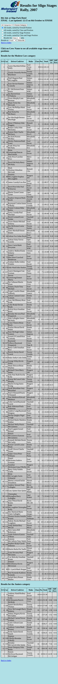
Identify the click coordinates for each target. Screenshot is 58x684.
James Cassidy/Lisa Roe (17, 182)
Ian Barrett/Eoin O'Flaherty (14, 95)
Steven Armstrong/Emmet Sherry (15, 278)
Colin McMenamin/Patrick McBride (15, 600)
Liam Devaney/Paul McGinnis (15, 554)
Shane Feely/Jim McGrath (14, 104)
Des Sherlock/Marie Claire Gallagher (15, 513)
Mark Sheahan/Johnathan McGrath (15, 170)
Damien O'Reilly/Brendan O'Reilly (14, 638)
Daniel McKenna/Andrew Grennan (15, 460)
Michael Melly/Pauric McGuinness (16, 426)
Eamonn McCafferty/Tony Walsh (17, 540)
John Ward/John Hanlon (17, 267)
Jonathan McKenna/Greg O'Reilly (17, 466)
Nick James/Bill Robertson (14, 531)
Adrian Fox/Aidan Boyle (17, 236)
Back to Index (6, 43)
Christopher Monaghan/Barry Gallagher (14, 496)
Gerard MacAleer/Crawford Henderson (15, 257)
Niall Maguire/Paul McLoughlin (15, 79)
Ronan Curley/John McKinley (15, 129)
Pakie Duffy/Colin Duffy (17, 358)
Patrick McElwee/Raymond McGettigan (15, 654)
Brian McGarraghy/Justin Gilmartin (15, 476)
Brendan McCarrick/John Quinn (16, 644)
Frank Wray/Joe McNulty (14, 147)
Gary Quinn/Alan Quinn (17, 491)
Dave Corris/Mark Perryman (15, 246)
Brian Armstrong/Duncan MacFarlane (15, 152)
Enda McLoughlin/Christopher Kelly (17, 507)
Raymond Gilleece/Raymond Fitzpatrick (15, 343)
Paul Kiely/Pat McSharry (13, 113)
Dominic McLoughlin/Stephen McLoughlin (16, 177)
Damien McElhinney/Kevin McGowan (15, 564)
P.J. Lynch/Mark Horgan (17, 569)
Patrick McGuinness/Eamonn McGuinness (16, 436)
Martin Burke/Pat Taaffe (17, 549)
